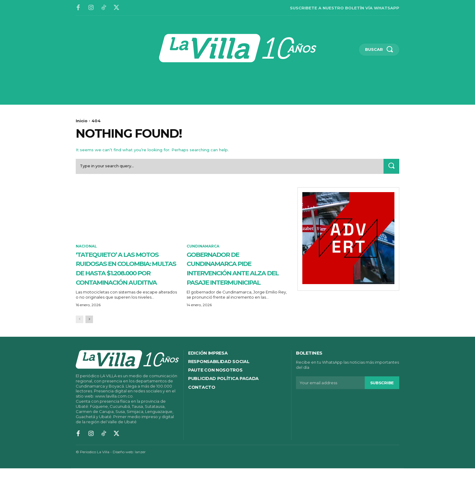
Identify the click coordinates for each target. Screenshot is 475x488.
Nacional (86, 247)
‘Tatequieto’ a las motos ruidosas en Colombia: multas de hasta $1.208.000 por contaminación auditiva (122, 278)
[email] (330, 402)
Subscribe (382, 402)
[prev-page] (79, 339)
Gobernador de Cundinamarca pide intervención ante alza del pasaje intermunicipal (231, 273)
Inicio (82, 120)
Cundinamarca (203, 247)
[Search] (391, 166)
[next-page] (89, 339)
